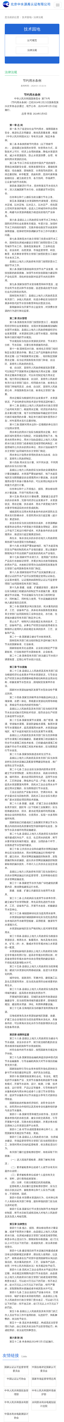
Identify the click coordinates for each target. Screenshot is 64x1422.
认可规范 (32, 40)
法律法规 (38, 17)
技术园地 (27, 17)
